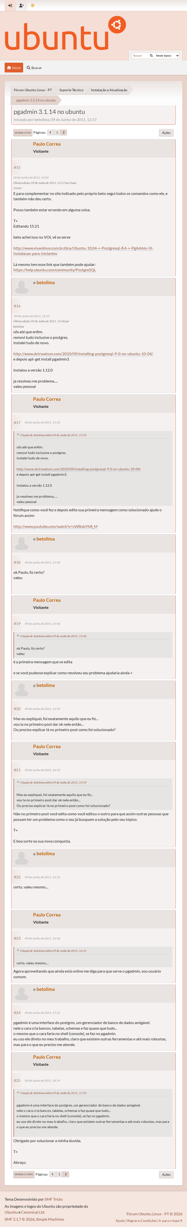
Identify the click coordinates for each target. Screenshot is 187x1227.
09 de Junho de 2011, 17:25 (42, 1012)
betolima (46, 282)
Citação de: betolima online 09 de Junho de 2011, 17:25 (53, 1093)
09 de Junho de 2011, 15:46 (42, 623)
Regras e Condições (142, 1220)
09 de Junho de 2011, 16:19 (42, 770)
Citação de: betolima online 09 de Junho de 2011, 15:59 (53, 782)
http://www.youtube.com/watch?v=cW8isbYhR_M (55, 526)
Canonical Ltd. (33, 1212)
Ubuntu (11, 1212)
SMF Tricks (54, 1199)
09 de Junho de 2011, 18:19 (42, 1080)
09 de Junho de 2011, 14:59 (31, 177)
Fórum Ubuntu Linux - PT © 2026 (154, 1213)
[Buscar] (151, 55)
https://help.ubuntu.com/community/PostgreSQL (54, 269)
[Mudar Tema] (32, 5)
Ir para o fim (23, 132)
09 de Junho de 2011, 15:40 (42, 562)
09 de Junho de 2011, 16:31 (42, 877)
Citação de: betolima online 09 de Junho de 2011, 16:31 (53, 951)
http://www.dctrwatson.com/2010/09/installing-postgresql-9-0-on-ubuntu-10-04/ (83, 353)
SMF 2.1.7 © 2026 (20, 1219)
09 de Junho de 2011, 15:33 (42, 422)
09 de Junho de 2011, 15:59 (42, 708)
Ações (166, 133)
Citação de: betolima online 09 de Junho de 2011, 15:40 (53, 636)
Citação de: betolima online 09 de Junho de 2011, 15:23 (53, 435)
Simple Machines (50, 1219)
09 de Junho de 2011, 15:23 (31, 316)
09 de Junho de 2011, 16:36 (42, 938)
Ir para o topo (24, 1174)
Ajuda (120, 1220)
